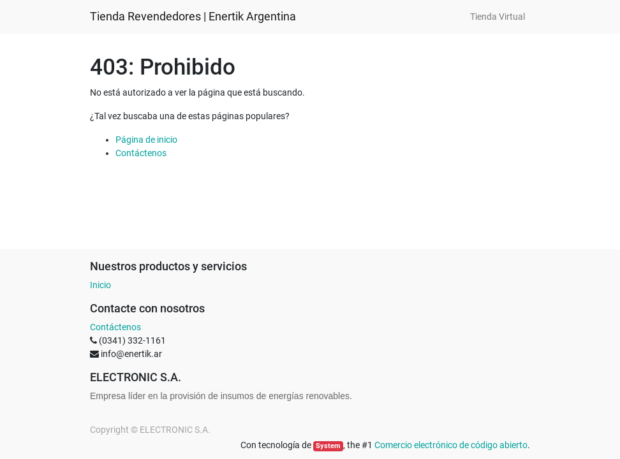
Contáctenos (140, 153)
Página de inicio (146, 140)
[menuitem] (497, 17)
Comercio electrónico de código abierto (451, 445)
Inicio (100, 285)
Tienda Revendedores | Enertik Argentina (193, 16)
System (328, 446)
